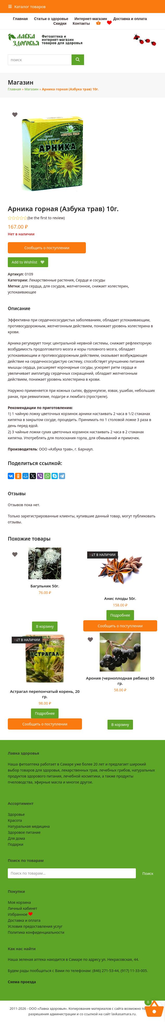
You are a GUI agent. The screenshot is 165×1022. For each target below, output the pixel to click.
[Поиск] (78, 59)
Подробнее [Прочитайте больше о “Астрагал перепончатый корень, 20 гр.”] (45, 713)
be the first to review (46, 218)
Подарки (15, 844)
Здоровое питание (24, 832)
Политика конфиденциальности (36, 932)
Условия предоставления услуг (35, 926)
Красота (15, 820)
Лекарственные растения (51, 280)
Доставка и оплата (24, 920)
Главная (14, 89)
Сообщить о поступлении (46, 247)
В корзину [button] (45, 626)
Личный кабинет (22, 908)
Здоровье (16, 814)
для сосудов (54, 286)
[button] (27, 6)
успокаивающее (22, 292)
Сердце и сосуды (90, 280)
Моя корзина (19, 902)
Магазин (31, 89)
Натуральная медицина (29, 826)
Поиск (147, 873)
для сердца (31, 286)
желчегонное (78, 286)
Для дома (16, 838)
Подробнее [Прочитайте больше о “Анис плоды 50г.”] (120, 615)
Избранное (20, 914)
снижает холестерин (110, 286)
